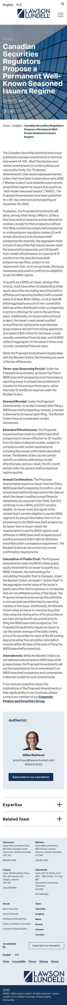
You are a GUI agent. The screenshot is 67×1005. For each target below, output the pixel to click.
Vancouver (8, 842)
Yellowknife (41, 869)
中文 (19, 5)
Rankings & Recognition (15, 918)
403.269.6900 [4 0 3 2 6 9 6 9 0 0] (9, 887)
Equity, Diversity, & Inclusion (17, 923)
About (6, 903)
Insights (17, 125)
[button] (62, 4)
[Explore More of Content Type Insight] (8, 38)
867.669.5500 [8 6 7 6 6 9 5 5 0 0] (41, 894)
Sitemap (43, 961)
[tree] (33, 811)
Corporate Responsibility (15, 928)
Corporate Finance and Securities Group (28, 699)
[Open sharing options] (11, 112)
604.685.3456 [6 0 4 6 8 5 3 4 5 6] (9, 860)
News (38, 919)
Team (38, 903)
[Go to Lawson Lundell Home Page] (34, 13)
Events (39, 924)
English (8, 5)
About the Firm (10, 908)
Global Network (10, 913)
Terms (6, 961)
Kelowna (39, 842)
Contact (39, 934)
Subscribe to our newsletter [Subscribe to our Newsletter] (46, 945)
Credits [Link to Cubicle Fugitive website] (6, 989)
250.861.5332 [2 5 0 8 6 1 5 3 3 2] (41, 860)
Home (6, 125)
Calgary (7, 869)
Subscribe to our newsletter (30, 777)
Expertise (40, 908)
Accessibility (19, 961)
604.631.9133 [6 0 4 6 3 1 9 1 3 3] (33, 764)
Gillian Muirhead (33, 755)
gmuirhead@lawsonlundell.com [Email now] (33, 760)
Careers (39, 929)
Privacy (32, 961)
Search (54, 961)
